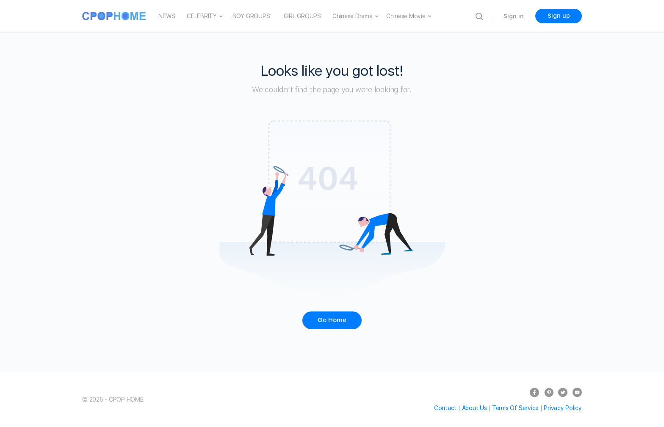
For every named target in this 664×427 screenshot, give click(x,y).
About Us (474, 408)
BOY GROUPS (251, 16)
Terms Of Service (515, 408)
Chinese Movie (406, 16)
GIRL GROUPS (302, 16)
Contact (445, 408)
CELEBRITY (202, 16)
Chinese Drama (352, 16)
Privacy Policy (563, 408)
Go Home (332, 320)
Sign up (559, 15)
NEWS (166, 16)
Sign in (514, 16)
